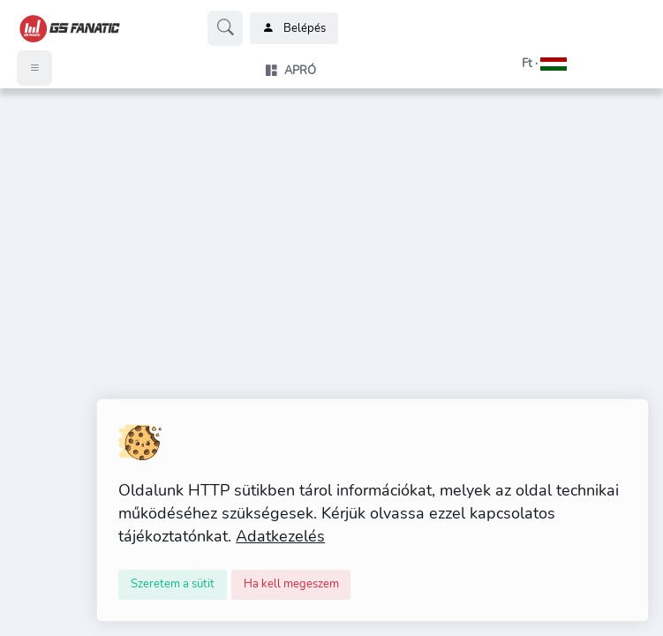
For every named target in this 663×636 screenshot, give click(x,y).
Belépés (294, 28)
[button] (523, 63)
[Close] (172, 585)
